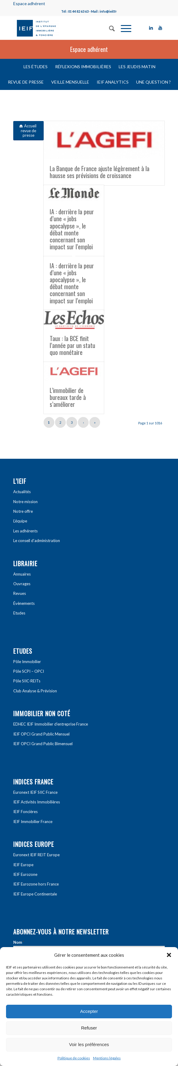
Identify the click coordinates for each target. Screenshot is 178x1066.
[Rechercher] (109, 28)
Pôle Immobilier (27, 661)
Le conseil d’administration (36, 540)
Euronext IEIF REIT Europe (36, 854)
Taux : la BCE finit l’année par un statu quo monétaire (72, 345)
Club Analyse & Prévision (35, 690)
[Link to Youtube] (160, 27)
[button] (169, 955)
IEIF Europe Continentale (35, 894)
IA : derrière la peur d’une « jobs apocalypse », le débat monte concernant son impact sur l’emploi (72, 229)
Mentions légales (107, 1058)
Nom (18, 942)
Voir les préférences (89, 1044)
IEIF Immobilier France (32, 821)
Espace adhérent (29, 3)
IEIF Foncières (25, 811)
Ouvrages (21, 583)
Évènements (24, 603)
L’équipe (20, 521)
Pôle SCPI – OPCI (28, 671)
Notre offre (23, 511)
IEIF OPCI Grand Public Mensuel (41, 734)
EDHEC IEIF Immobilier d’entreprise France (50, 724)
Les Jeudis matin (137, 66)
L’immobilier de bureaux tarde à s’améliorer (68, 397)
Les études (35, 66)
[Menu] (123, 28)
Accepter (89, 1011)
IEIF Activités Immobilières (36, 802)
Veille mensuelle (70, 82)
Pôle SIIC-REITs (26, 680)
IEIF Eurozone (25, 874)
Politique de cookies (74, 1058)
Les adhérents (25, 530)
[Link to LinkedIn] (151, 27)
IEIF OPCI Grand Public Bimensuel (43, 743)
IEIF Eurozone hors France (36, 884)
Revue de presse (26, 82)
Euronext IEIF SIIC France (35, 792)
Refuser (89, 1027)
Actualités (22, 491)
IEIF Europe (23, 864)
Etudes (19, 613)
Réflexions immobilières (83, 66)
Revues (19, 593)
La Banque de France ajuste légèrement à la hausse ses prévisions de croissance (99, 172)
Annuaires (22, 574)
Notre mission (25, 501)
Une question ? (153, 82)
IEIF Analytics (113, 82)
